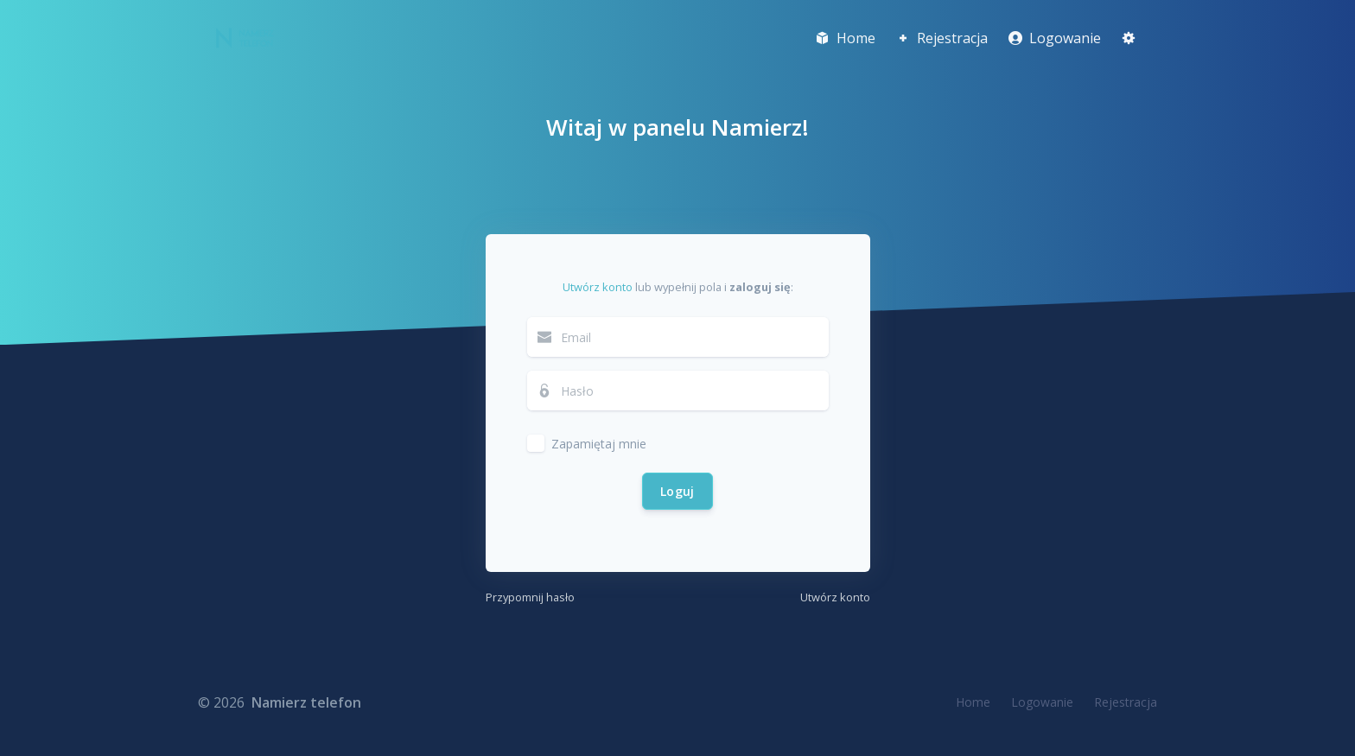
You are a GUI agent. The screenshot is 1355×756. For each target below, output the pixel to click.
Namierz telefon (306, 702)
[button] (1128, 38)
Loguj (677, 491)
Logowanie (1042, 702)
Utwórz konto (598, 287)
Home (973, 702)
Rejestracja (1125, 702)
